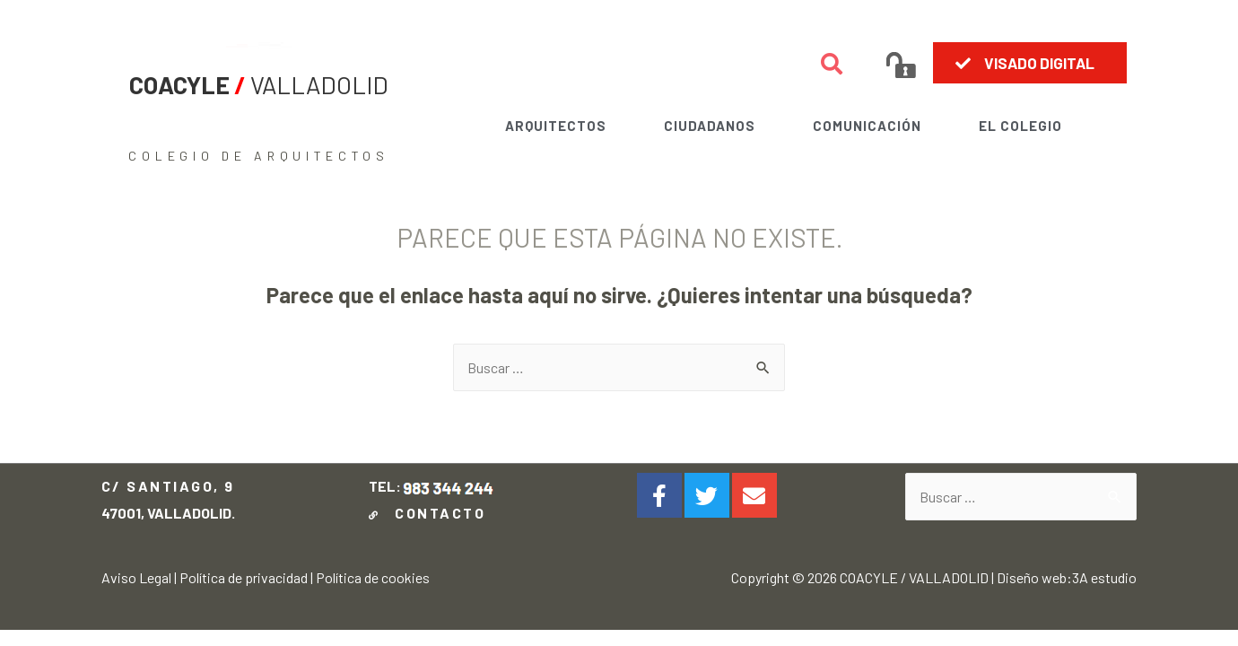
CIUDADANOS (709, 126)
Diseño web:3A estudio (1067, 577)
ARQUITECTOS (555, 126)
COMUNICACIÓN (867, 126)
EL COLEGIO (1020, 126)
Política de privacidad (243, 577)
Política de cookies (373, 577)
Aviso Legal (136, 577)
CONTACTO (430, 512)
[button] (1030, 62)
